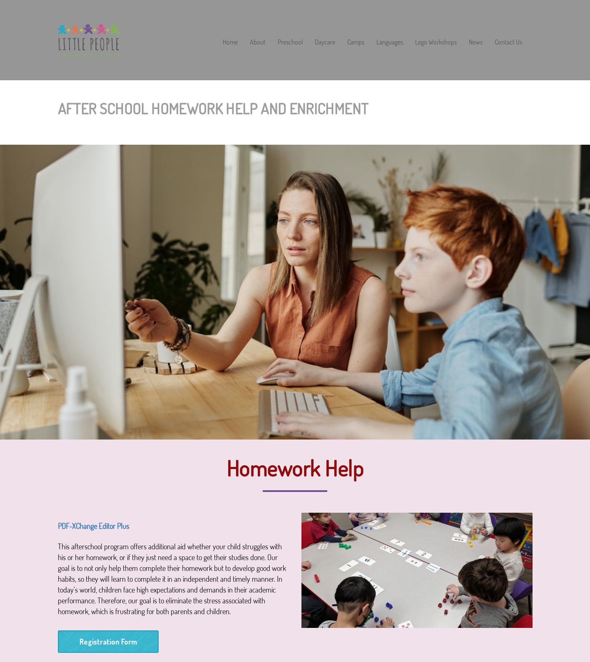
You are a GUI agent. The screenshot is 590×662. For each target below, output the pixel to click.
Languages (389, 42)
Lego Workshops (436, 42)
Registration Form (108, 641)
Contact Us (508, 42)
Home (230, 42)
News (476, 42)
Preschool (290, 42)
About (258, 42)
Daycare (325, 42)
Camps (355, 42)
